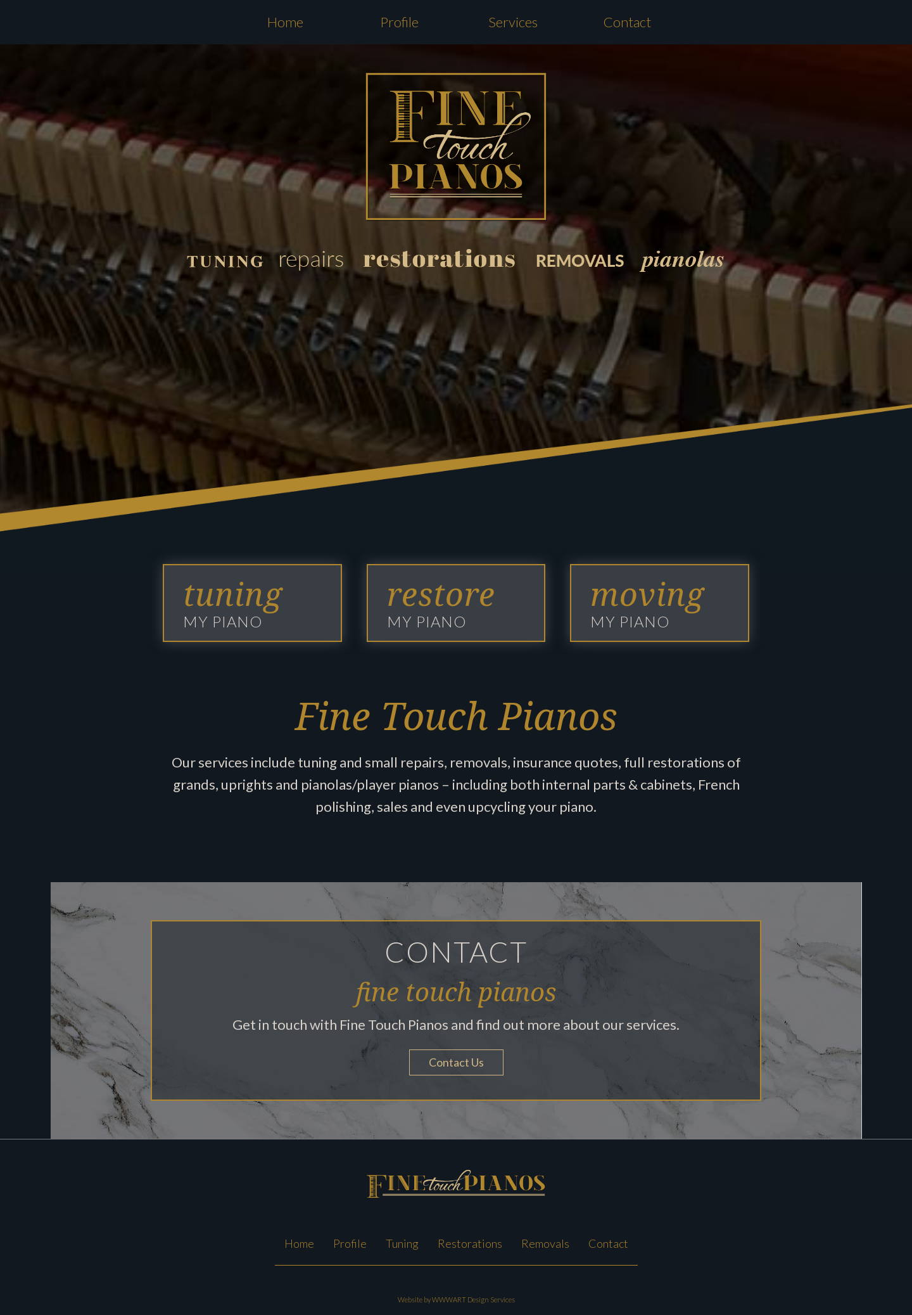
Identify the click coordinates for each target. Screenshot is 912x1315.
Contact (627, 21)
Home (285, 21)
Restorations (470, 1243)
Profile (399, 21)
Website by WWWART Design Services (456, 1299)
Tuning (402, 1243)
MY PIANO (232, 603)
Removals (545, 1243)
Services (513, 21)
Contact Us (456, 1062)
